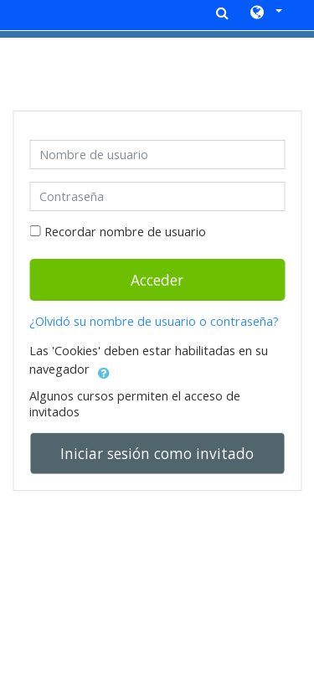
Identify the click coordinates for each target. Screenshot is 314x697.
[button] (265, 13)
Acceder (157, 280)
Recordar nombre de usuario (125, 232)
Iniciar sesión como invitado (157, 453)
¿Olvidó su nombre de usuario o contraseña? (154, 321)
